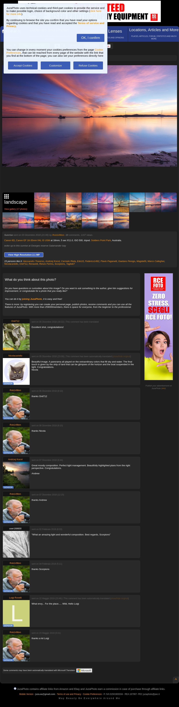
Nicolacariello (11, 264)
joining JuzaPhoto (32, 299)
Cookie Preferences (92, 694)
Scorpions (60, 264)
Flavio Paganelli (108, 261)
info (163, 388)
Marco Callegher (155, 261)
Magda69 (141, 261)
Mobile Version (26, 694)
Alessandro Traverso (33, 261)
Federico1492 (92, 261)
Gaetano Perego (126, 261)
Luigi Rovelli (15, 597)
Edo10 (80, 261)
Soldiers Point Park (101, 240)
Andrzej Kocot (52, 261)
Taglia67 (70, 264)
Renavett (33, 264)
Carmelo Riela (68, 261)
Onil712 (23, 264)
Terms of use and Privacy (69, 694)
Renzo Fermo (46, 264)
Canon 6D (9, 240)
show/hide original (121, 356)
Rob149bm (58, 235)
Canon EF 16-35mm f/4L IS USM (33, 240)
